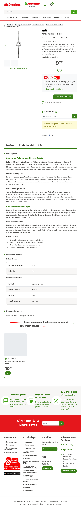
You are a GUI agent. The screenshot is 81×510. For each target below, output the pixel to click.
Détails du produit (26, 145)
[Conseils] (5, 400)
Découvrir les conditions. (54, 89)
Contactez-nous (29, 448)
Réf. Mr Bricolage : (46, 38)
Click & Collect (49, 112)
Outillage (10, 25)
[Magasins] (31, 400)
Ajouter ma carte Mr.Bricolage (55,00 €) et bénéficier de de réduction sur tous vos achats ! (60, 84)
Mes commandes (11, 442)
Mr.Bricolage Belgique (68, 445)
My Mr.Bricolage (11, 453)
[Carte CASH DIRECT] (56, 400)
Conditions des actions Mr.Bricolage (30, 471)
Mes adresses (10, 445)
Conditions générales (58, 502)
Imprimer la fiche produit (18, 69)
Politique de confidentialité (28, 476)
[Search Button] (74, 12)
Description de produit (50, 57)
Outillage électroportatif (22, 25)
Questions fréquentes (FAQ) (31, 462)
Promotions (28, 442)
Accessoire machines (38, 25)
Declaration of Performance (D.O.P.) (30, 467)
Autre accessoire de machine (54, 25)
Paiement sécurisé (30, 456)
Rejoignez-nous (48, 449)
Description (10, 145)
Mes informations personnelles (10, 449)
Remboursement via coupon (30, 480)
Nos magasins (29, 445)
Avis (40, 145)
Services (27, 459)
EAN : (58, 38)
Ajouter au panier (63, 97)
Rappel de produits (30, 484)
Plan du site (28, 490)
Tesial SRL (59, 504)
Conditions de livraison (28, 452)
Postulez (46, 468)
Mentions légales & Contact (37, 502)
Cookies (27, 487)
